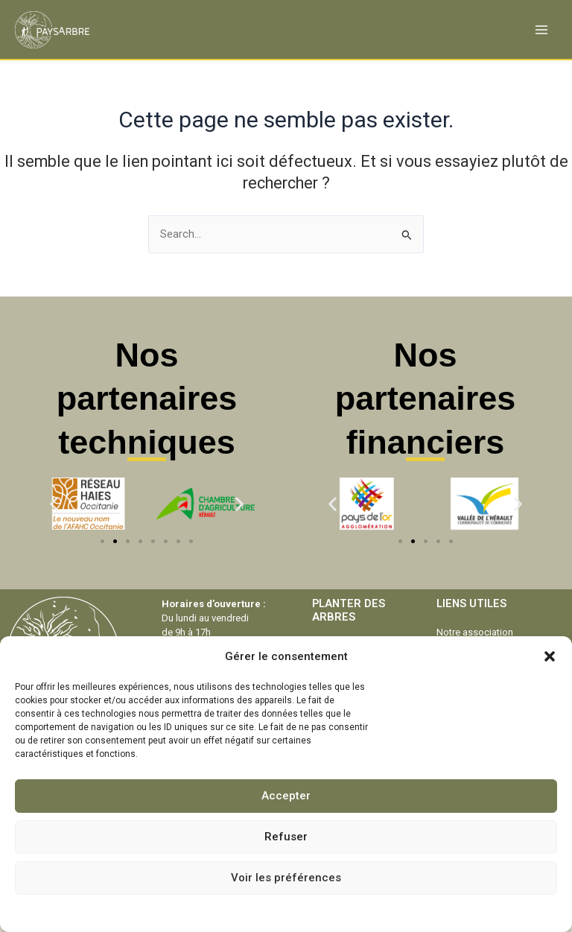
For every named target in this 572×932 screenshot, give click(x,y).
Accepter (286, 795)
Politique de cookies (243, 912)
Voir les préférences (286, 877)
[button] (549, 656)
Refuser (286, 836)
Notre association (474, 632)
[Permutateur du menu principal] (541, 29)
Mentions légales (327, 912)
